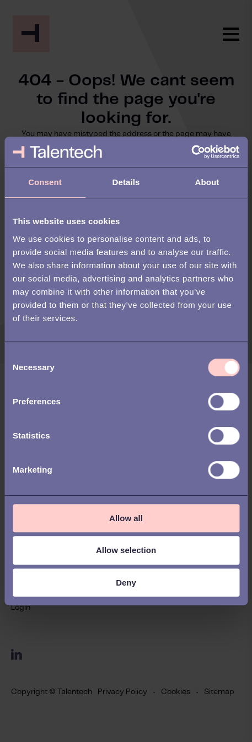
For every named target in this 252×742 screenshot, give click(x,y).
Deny (126, 582)
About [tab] (207, 182)
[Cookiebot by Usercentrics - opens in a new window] (191, 152)
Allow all (126, 518)
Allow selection (126, 550)
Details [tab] (126, 182)
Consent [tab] (45, 182)
